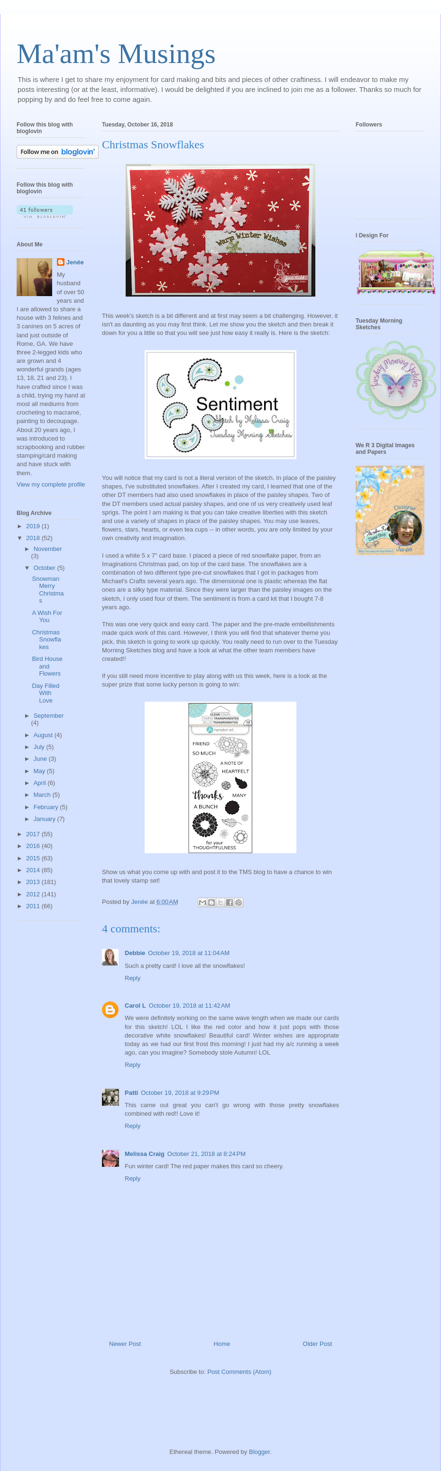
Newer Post (125, 1343)
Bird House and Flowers (47, 666)
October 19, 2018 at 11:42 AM (189, 1005)
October (45, 567)
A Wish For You (47, 616)
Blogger (259, 1451)
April (41, 782)
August (44, 735)
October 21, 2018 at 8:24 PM (206, 1153)
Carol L (135, 1005)
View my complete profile (51, 484)
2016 (34, 845)
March (43, 794)
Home (222, 1343)
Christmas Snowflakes (46, 639)
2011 (34, 906)
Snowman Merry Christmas (48, 590)
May (40, 771)
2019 (34, 526)
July (40, 746)
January (45, 818)
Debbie (135, 953)
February (47, 807)
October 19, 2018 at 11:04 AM (189, 953)
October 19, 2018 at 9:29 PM (180, 1092)
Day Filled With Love (45, 693)
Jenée (75, 262)
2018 (34, 537)
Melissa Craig (145, 1153)
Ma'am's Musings (116, 53)
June (41, 758)
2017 (34, 834)
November (48, 548)
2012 (34, 894)
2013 (34, 881)
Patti (131, 1092)
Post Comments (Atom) (239, 1371)
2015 (34, 858)
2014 (34, 870)
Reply (132, 978)
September (49, 715)
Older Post (317, 1343)
